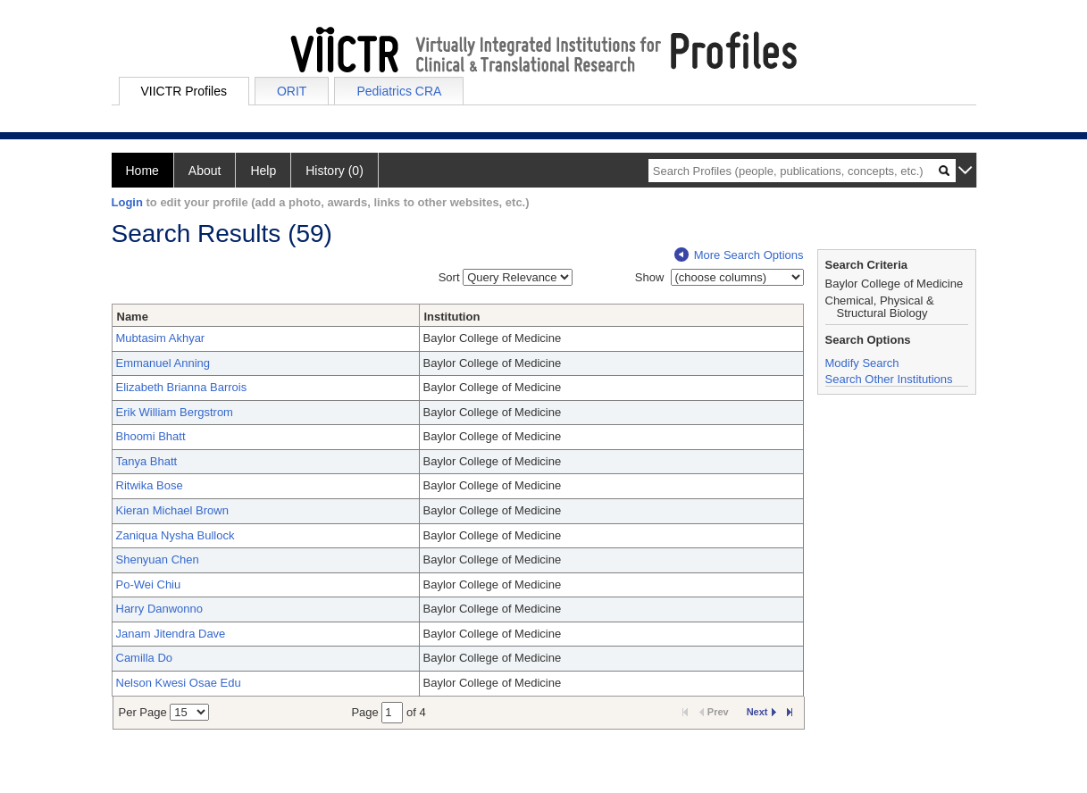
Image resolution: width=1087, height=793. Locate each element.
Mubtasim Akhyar (160, 338)
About (205, 170)
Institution (452, 316)
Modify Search (862, 363)
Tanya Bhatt (147, 461)
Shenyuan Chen (157, 559)
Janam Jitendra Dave (171, 633)
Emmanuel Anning (163, 363)
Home (142, 170)
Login (127, 202)
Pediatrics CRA (398, 91)
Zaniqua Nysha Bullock (175, 535)
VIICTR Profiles (184, 91)
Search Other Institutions (889, 379)
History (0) (334, 170)
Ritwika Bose (149, 485)
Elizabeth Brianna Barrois (181, 387)
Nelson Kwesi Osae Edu (178, 682)
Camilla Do (144, 657)
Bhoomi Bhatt (151, 436)
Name (132, 316)
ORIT (291, 91)
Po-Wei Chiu (148, 584)
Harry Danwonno (160, 608)
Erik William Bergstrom (174, 412)
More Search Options (739, 255)
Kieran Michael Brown (172, 510)
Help (263, 170)
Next (761, 711)
